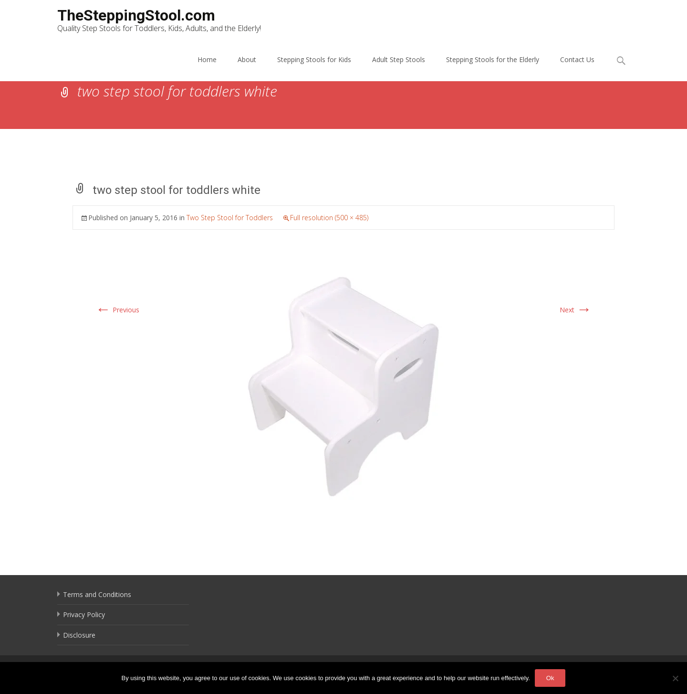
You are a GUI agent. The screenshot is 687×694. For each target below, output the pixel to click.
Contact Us (577, 59)
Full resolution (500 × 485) (329, 217)
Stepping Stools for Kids (314, 59)
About (247, 59)
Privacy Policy (84, 614)
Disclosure (79, 635)
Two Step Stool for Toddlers (230, 217)
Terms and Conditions (97, 594)
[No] (675, 678)
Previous (117, 309)
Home (207, 59)
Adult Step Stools (398, 59)
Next (576, 309)
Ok (550, 678)
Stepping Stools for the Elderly (492, 59)
